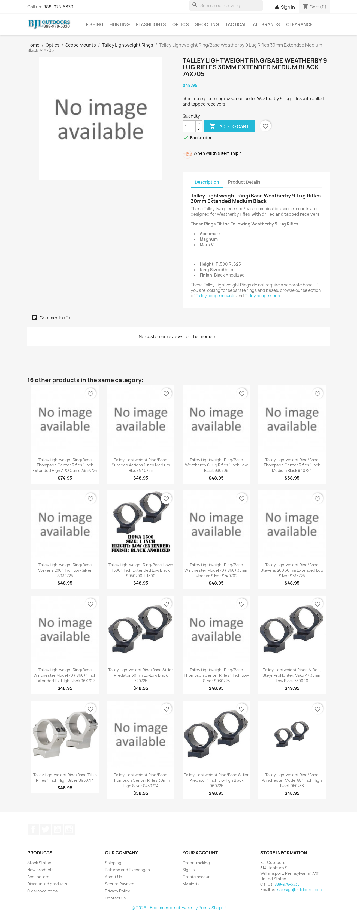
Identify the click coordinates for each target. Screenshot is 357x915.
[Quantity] (189, 126)
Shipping (113, 862)
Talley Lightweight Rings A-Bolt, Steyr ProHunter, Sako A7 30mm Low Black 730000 (291, 675)
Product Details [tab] (244, 182)
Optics (180, 24)
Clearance (299, 24)
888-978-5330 (58, 7)
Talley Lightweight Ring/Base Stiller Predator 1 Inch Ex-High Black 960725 (216, 780)
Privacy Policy (117, 891)
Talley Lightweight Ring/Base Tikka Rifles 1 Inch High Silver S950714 (65, 777)
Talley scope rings (262, 296)
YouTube (57, 829)
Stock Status (39, 862)
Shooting (207, 24)
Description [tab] (207, 182)
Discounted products (47, 883)
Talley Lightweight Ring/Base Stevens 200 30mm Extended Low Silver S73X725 (292, 570)
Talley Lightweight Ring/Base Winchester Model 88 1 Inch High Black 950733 (292, 780)
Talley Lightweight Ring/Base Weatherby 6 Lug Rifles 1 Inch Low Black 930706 (216, 465)
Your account (200, 853)
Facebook (33, 829)
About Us (113, 876)
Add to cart (229, 126)
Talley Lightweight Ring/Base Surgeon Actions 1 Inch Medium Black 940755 (141, 465)
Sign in (189, 869)
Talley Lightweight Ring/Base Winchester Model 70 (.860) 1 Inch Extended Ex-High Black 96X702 (65, 675)
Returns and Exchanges (127, 869)
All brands (266, 24)
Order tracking (196, 862)
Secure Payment (120, 883)
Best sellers (38, 876)
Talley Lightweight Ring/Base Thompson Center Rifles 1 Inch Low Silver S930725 (216, 675)
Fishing (94, 24)
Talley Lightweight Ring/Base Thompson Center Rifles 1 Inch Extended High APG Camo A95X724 (65, 465)
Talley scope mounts (215, 296)
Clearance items (42, 891)
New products (40, 869)
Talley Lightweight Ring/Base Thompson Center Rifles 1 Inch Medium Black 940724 (292, 465)
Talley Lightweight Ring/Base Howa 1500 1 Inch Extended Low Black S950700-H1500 (140, 570)
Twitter (45, 829)
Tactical (236, 24)
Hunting (120, 24)
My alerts (191, 883)
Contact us (115, 898)
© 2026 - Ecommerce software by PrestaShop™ (179, 908)
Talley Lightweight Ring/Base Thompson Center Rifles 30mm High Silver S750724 (141, 780)
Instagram (69, 829)
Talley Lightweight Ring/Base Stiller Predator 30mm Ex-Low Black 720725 (140, 675)
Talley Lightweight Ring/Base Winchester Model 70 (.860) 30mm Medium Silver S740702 (216, 570)
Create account (197, 876)
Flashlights (151, 24)
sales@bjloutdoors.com (299, 889)
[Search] (226, 5)
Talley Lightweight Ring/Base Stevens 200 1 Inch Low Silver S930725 (65, 570)
